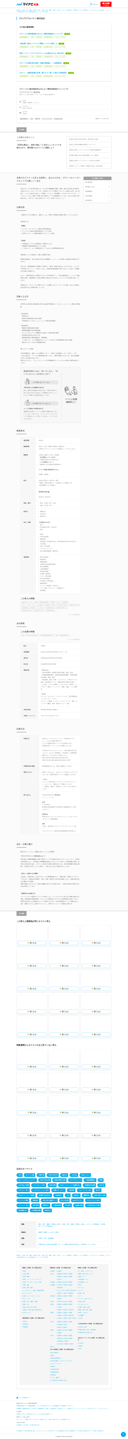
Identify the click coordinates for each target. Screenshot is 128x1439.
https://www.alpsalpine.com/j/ (50, 715)
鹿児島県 (60, 1341)
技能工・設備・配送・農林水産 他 (32, 1310)
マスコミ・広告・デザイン (86, 1298)
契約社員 (25, 1324)
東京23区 (73, 1290)
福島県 (40, 1232)
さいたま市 (61, 1290)
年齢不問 (41, 1175)
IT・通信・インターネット (86, 1271)
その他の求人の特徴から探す (59, 1380)
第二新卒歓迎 (54, 1352)
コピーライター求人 (85, 1190)
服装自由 (53, 1375)
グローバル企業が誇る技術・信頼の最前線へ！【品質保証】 (40, 63)
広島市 (65, 1327)
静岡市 (60, 1310)
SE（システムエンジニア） (27, 1180)
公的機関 (81, 1315)
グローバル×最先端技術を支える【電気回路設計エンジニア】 (41, 34)
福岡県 (60, 1335)
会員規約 (20, 1431)
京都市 (60, 1318)
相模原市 (71, 1293)
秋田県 (60, 1276)
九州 (52, 1335)
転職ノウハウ (62, 1408)
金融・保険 (82, 1301)
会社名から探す (83, 1327)
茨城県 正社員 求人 (45, 1195)
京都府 (65, 1312)
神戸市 (74, 1318)
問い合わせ (51, 1431)
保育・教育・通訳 (28, 1287)
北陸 (52, 1301)
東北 (52, 1274)
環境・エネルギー (83, 1312)
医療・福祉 (26, 1285)
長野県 (70, 1296)
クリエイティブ (27, 1293)
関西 (52, 1312)
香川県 (65, 1330)
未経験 (80, 1346)
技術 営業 (53, 1185)
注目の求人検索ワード (50, 1200)
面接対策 (53, 1408)
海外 (52, 1346)
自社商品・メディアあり (88, 1244)
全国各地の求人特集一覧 (85, 1332)
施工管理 (36, 1205)
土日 (68, 1195)
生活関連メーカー (83, 1282)
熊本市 (72, 1344)
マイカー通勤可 (55, 1377)
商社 (80, 1285)
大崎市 (57, 1232)
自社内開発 (53, 1244)
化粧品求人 (58, 1195)
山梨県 (65, 1296)
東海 (52, 1304)
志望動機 (56, 1405)
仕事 (47, 1408)
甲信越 (53, 1296)
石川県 (65, 1301)
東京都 (70, 1285)
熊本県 (60, 1338)
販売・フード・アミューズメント (32, 1279)
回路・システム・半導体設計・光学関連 (67, 10)
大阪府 (70, 1312)
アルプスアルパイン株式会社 (97, 10)
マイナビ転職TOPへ (24, 1397)
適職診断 (40, 1408)
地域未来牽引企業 (60, 1180)
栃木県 (65, 1282)
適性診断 (63, 1405)
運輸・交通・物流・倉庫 (85, 1310)
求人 (24, 1414)
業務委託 (25, 1327)
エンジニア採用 (23, 1200)
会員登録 (106, 4)
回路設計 (35, 1200)
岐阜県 (60, 1304)
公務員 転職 (57, 1205)
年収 (34, 1408)
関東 (101, 1180)
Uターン (71, 1405)
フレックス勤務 (63, 1244)
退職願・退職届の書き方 (24, 1408)
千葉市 (67, 1290)
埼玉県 (60, 1285)
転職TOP (18, 10)
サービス (81, 1287)
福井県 (70, 1301)
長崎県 (70, 1335)
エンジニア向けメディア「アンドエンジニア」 (95, 1408)
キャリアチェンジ (75, 1180)
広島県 (60, 1324)
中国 (52, 1321)
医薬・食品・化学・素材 (29, 1307)
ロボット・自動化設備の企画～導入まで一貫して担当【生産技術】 (43, 73)
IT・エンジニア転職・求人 (25, 1419)
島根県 (65, 1321)
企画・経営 (26, 1274)
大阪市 (65, 1318)
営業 (24, 1271)
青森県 (60, 1274)
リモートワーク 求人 (93, 1200)
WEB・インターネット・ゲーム (31, 1296)
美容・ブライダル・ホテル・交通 (32, 1282)
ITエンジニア (26, 1298)
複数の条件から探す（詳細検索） (88, 1329)
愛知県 (70, 1304)
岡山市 (60, 1327)
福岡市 (66, 1344)
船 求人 (98, 1190)
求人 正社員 (64, 1200)
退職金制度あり (55, 1372)
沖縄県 (66, 1341)
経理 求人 (48, 1210)
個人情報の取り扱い (30, 1431)
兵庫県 (60, 1315)
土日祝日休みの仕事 (93, 1205)
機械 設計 (87, 1195)
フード (80, 1296)
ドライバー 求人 (23, 1205)
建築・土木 (26, 1304)
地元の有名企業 (45, 1180)
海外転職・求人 (66, 1419)
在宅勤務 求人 (22, 1210)
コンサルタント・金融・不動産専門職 (33, 1290)
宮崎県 (70, 1338)
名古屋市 (71, 1310)
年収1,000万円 (53, 1175)
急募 (52, 1355)
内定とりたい (86, 1175)
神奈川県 (60, 1287)
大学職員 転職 (36, 1210)
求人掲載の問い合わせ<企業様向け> (66, 1431)
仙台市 (60, 1279)
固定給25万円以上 (74, 1244)
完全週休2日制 (55, 1369)
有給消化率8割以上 (56, 1358)
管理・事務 (26, 1276)
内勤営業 (71, 1190)
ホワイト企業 (30, 1175)
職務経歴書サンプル (34, 1405)
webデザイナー (77, 1200)
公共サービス (26, 1312)
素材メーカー (82, 1276)
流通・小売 (82, 1293)
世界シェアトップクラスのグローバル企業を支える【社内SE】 (42, 53)
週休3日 (64, 1175)
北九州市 (60, 1344)
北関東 (53, 1282)
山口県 (65, 1324)
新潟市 (60, 1298)
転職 (19, 1414)
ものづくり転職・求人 (40, 1419)
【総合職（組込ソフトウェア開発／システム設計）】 (38, 43)
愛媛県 (70, 1330)
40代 (20, 1175)
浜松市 (65, 1310)
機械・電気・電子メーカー (86, 1274)
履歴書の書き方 (22, 1405)
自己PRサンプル (46, 1405)
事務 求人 (46, 1205)
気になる (33, 943)
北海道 (53, 1271)
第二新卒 (68, 1205)
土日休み (74, 1175)
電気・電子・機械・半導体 (49, 10)
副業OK (53, 1366)
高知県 (60, 1332)
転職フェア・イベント (74, 1408)
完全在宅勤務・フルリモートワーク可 (61, 1361)
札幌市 (60, 1271)
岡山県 (70, 1321)
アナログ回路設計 (83, 10)
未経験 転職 (79, 1205)
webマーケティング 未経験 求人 (70, 1185)
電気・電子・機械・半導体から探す (31, 10)
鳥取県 (60, 1321)
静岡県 (65, 1304)
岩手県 (65, 1274)
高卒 (80, 1348)
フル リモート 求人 (39, 1185)
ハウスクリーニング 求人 (41, 1190)
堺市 (70, 1318)
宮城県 (45, 1232)
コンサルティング (83, 1304)
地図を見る (46, 809)
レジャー (81, 1290)
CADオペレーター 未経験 (26, 1195)
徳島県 (60, 1330)
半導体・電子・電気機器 (46, 1238)
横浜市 (60, 1293)
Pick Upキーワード (33, 1414)
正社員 (25, 1321)
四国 (52, 1330)
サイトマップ (42, 1431)
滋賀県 (60, 1312)
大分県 (65, 1338)
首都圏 (53, 1285)
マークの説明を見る (75, 614)
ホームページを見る (48, 797)
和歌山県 (71, 1315)
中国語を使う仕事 (44, 1244)
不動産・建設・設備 (84, 1307)
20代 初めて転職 (23, 1185)
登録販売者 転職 (90, 1185)
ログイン (95, 4)
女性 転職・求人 (54, 1419)
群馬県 (70, 1282)
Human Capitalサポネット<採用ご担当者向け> (91, 1431)
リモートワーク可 (56, 1363)
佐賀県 (65, 1335)
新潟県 (60, 1296)
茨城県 (60, 1282)
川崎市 (65, 1293)
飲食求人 (77, 1195)
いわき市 (51, 1232)
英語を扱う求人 (35, 1425)
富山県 (60, 1301)
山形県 (65, 1276)
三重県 (60, 1307)
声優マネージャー (58, 1190)
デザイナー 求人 (23, 1190)
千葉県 (65, 1285)
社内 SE (101, 1185)
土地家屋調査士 (90, 1180)
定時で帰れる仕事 (99, 1195)
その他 (80, 1318)
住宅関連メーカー (83, 1279)
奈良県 (65, 1315)
